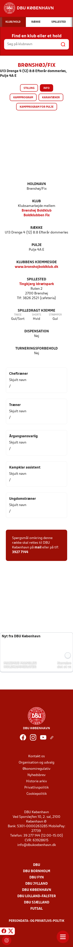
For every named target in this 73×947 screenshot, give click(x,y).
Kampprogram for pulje (37, 107)
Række (36, 228)
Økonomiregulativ (36, 769)
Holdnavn (36, 184)
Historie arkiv (36, 781)
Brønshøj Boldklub (37, 210)
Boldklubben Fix (37, 215)
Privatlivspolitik (36, 787)
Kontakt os (36, 756)
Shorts (36, 315)
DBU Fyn (36, 877)
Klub (36, 201)
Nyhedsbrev (36, 775)
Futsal (36, 908)
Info (46, 88)
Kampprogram (23, 97)
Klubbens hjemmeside (36, 262)
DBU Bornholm (36, 871)
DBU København (36, 890)
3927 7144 (20, 552)
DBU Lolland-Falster (36, 896)
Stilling (29, 88)
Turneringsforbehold (36, 348)
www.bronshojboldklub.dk (36, 267)
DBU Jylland (36, 883)
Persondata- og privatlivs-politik (36, 921)
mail (37, 547)
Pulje (37, 245)
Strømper (55, 315)
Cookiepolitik (36, 794)
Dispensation (36, 331)
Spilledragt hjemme (36, 310)
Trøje (18, 315)
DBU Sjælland (36, 902)
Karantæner (51, 97)
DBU (36, 865)
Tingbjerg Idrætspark (36, 284)
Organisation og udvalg (36, 762)
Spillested (36, 279)
